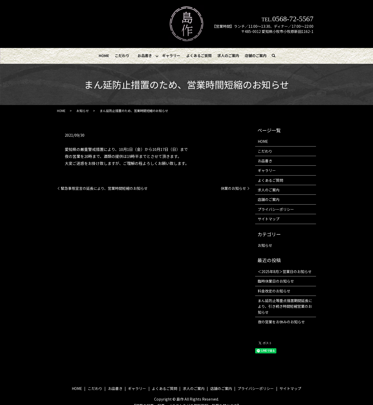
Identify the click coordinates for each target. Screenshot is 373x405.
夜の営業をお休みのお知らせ (281, 321)
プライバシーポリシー (276, 209)
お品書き (145, 55)
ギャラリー (171, 55)
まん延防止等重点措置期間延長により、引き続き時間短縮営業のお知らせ (285, 306)
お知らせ (82, 110)
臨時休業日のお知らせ (276, 281)
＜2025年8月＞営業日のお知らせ (285, 271)
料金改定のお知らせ (274, 291)
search (275, 55)
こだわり (122, 55)
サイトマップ (268, 218)
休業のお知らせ (233, 188)
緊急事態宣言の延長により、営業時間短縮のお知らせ (104, 188)
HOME (104, 55)
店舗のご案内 (256, 55)
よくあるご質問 (199, 55)
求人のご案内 (228, 55)
